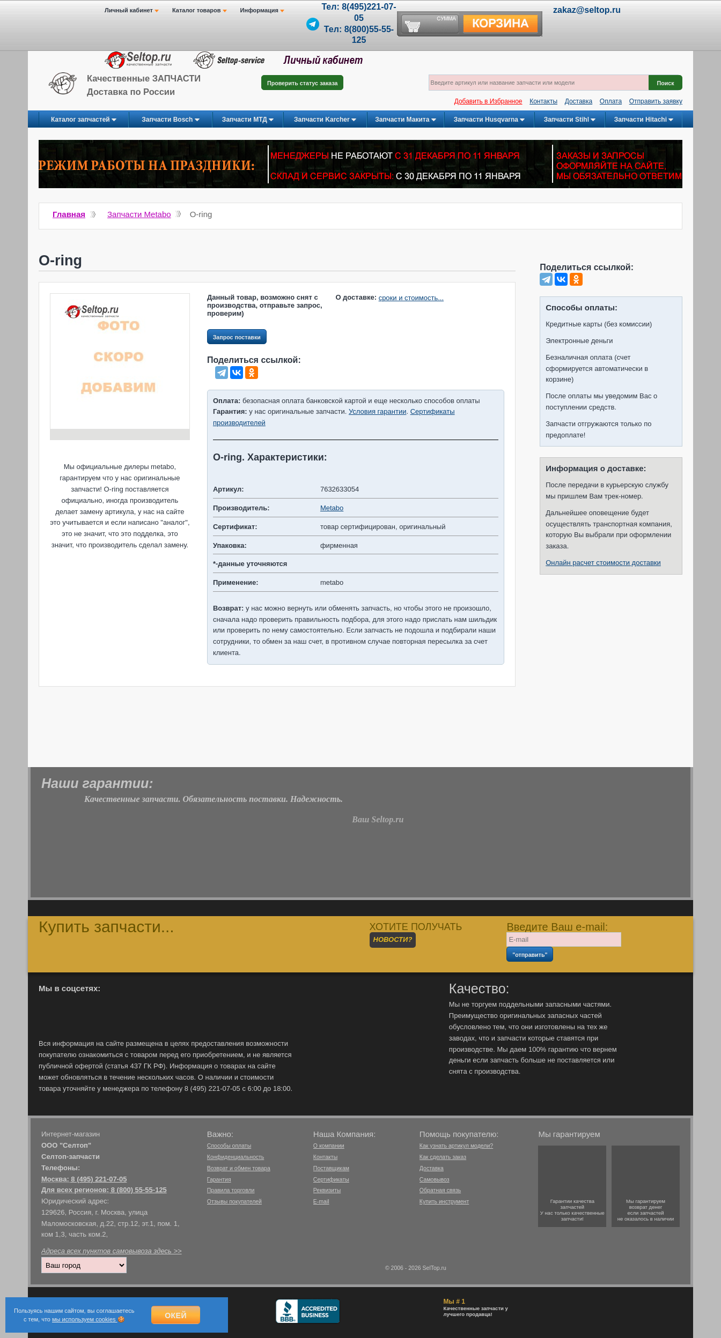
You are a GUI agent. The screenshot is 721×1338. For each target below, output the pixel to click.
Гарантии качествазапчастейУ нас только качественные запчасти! (572, 1210)
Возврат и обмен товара (238, 1168)
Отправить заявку (655, 101)
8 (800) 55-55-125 (139, 1190)
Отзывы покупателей (234, 1201)
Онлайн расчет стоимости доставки (603, 563)
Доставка (579, 101)
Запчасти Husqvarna (489, 120)
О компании (328, 1145)
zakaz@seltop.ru (587, 9)
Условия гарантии (377, 411)
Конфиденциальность (235, 1157)
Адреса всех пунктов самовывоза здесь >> (111, 1251)
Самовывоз (435, 1179)
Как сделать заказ (443, 1157)
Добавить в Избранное (488, 101)
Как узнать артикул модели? (456, 1145)
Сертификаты (331, 1179)
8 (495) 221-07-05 (99, 1179)
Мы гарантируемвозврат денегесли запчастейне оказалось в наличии (645, 1210)
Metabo (331, 508)
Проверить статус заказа (302, 83)
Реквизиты (327, 1190)
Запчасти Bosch (170, 120)
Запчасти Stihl (570, 120)
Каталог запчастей (83, 120)
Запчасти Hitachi (644, 120)
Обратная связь (440, 1190)
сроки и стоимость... (411, 298)
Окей (176, 1315)
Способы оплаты (229, 1145)
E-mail (321, 1201)
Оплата (611, 101)
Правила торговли (231, 1190)
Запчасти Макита (405, 120)
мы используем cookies (84, 1319)
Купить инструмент (444, 1201)
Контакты (543, 101)
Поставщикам (331, 1168)
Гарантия (219, 1179)
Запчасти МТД (248, 120)
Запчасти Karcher (325, 120)
